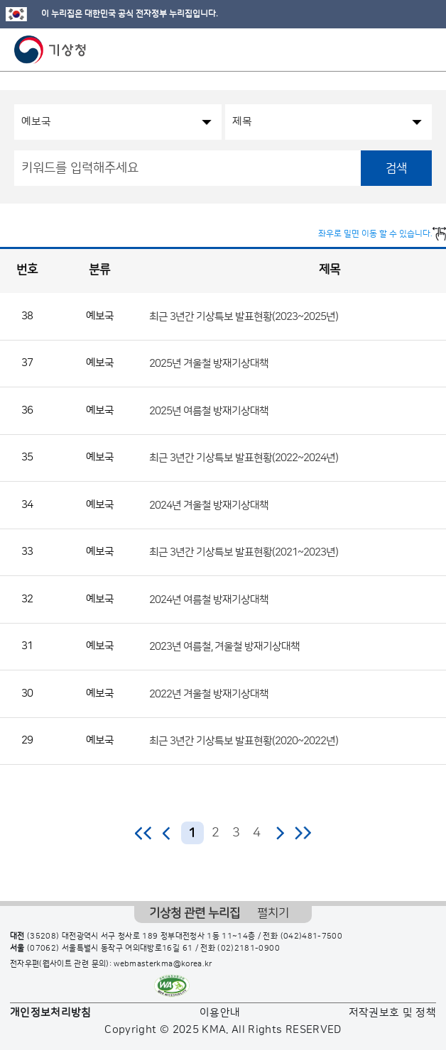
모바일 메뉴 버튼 (422, 50)
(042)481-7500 (312, 936)
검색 (396, 168)
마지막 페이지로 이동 (303, 833)
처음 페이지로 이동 (144, 833)
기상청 (50, 49)
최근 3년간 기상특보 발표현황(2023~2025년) (243, 316)
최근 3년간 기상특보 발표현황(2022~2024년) (243, 458)
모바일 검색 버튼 (400, 50)
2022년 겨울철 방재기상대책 (208, 693)
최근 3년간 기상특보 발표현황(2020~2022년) (243, 741)
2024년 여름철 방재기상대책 (208, 599)
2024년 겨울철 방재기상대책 (208, 505)
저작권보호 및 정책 (393, 1013)
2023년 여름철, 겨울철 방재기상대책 (224, 647)
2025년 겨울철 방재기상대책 (208, 364)
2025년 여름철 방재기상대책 (208, 410)
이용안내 (220, 1013)
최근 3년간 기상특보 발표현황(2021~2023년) (243, 552)
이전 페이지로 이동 (167, 833)
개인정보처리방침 (51, 1013)
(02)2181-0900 (248, 948)
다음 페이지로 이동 (280, 833)
